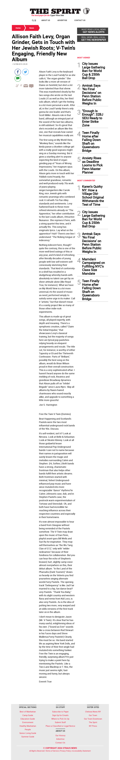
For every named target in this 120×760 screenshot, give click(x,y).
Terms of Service (52, 751)
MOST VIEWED (83, 57)
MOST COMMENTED (86, 180)
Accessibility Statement (81, 751)
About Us (45, 20)
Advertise (62, 20)
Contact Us (79, 20)
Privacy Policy (65, 751)
